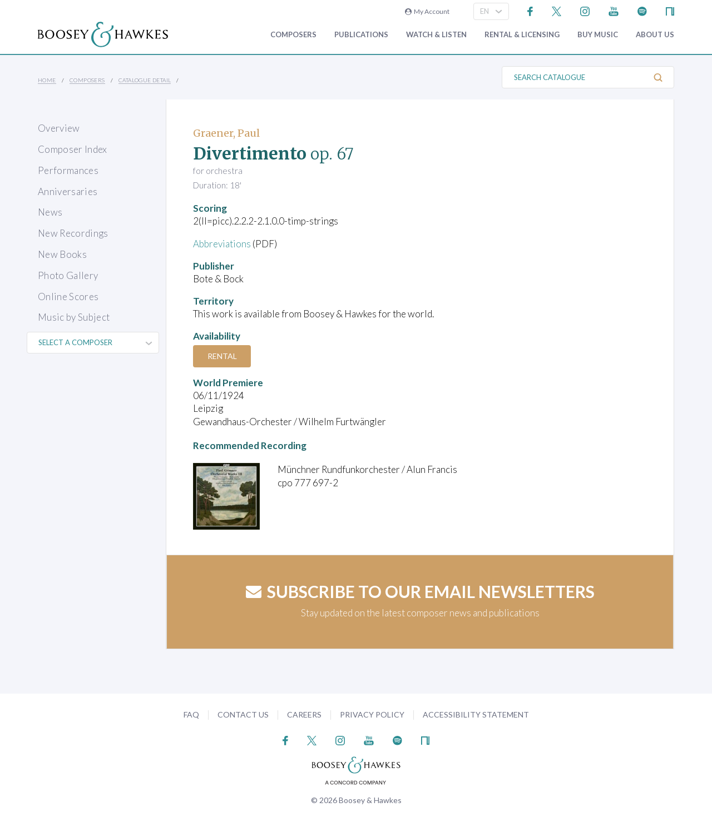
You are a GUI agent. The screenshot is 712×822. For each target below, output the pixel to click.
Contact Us (243, 714)
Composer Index (72, 149)
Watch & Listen (436, 35)
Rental (222, 356)
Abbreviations (222, 244)
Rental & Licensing (522, 35)
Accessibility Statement (476, 714)
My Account (427, 11)
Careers (304, 714)
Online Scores (68, 296)
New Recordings (73, 233)
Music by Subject (74, 317)
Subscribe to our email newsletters (420, 591)
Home (47, 80)
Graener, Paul (226, 133)
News (50, 212)
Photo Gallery (68, 275)
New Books (62, 254)
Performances (68, 170)
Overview (59, 128)
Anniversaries (67, 191)
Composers (293, 35)
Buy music (597, 35)
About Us (655, 35)
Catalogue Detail (144, 80)
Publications (361, 35)
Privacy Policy (372, 714)
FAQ (191, 714)
